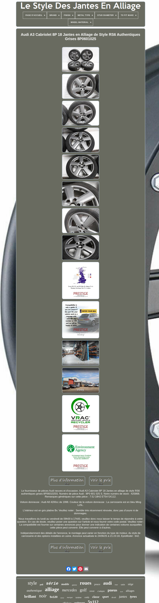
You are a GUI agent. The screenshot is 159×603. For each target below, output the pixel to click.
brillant (30, 596)
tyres (133, 596)
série (52, 583)
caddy (86, 597)
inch (121, 591)
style (32, 583)
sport (105, 596)
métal (62, 598)
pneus (112, 590)
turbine (78, 597)
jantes (123, 596)
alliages (130, 590)
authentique (34, 590)
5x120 (53, 596)
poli (41, 584)
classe (95, 596)
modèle (65, 584)
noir (43, 595)
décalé (114, 597)
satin (123, 584)
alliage (52, 589)
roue (116, 585)
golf (83, 590)
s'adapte (101, 591)
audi (107, 583)
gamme (74, 585)
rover (92, 591)
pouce (97, 584)
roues (85, 583)
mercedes (69, 590)
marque (70, 597)
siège (130, 584)
